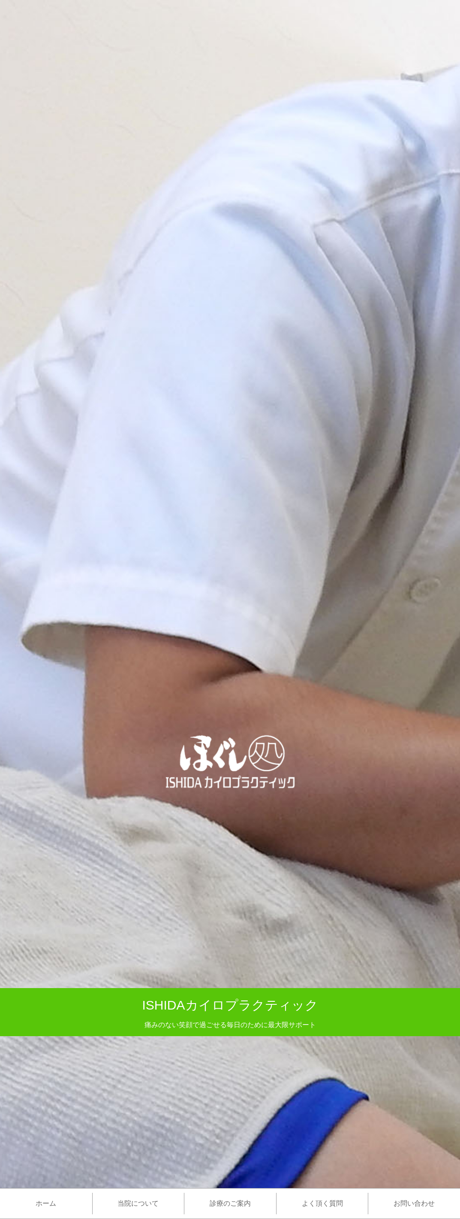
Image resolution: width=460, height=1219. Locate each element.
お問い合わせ (414, 1203)
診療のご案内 (230, 1203)
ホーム (46, 1203)
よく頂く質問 (322, 1203)
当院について (138, 1203)
